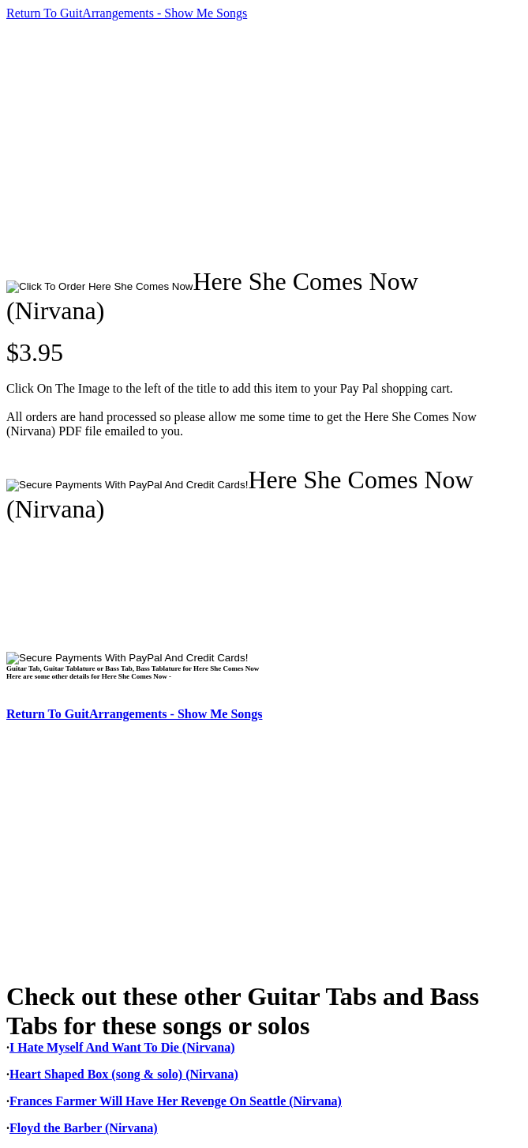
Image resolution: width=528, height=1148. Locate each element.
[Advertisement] (267, 143)
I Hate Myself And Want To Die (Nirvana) (122, 1047)
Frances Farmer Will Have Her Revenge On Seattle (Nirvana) (175, 1101)
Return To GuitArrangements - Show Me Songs (126, 13)
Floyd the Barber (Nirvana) (83, 1128)
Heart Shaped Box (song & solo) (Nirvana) (123, 1074)
